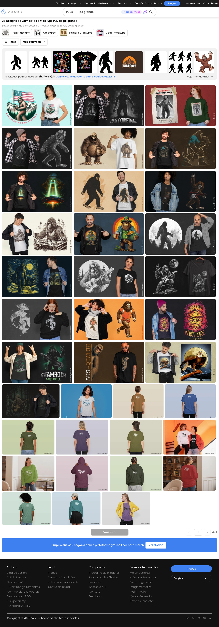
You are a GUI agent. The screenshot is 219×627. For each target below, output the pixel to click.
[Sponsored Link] (16, 62)
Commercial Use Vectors (23, 592)
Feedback (95, 596)
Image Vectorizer (141, 587)
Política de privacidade (63, 582)
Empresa (94, 582)
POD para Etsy (16, 601)
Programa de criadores (104, 573)
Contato (94, 592)
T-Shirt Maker (138, 592)
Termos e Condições (61, 577)
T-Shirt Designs (16, 577)
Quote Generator (141, 596)
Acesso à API (97, 587)
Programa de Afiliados (103, 577)
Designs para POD (19, 596)
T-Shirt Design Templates (23, 587)
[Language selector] (191, 578)
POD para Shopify (18, 606)
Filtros (10, 42)
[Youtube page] (204, 618)
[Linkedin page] (210, 618)
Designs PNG (15, 582)
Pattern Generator (142, 601)
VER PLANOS (156, 545)
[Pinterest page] (199, 618)
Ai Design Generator (143, 577)
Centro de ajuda (59, 587)
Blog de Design (17, 573)
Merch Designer (140, 573)
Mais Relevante (34, 42)
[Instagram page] (188, 618)
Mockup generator (142, 582)
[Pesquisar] (99, 12)
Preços (52, 573)
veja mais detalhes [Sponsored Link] (200, 76)
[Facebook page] (193, 618)
